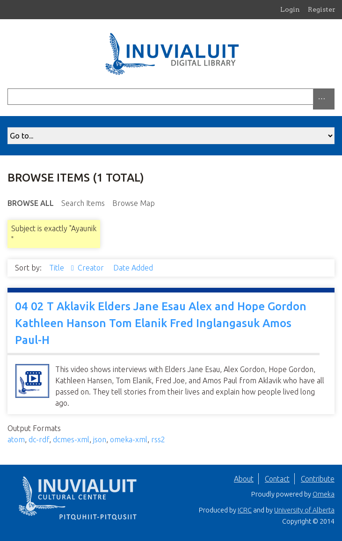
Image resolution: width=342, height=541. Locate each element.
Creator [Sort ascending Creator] (92, 267)
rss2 (158, 439)
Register (321, 9)
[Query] (171, 96)
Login (290, 9)
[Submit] (332, 96)
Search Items (83, 203)
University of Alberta (304, 510)
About (244, 479)
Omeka (324, 494)
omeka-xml (128, 439)
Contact (277, 479)
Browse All (30, 203)
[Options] (324, 99)
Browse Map (133, 203)
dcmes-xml (71, 439)
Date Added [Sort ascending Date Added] (133, 267)
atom (16, 439)
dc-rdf (39, 439)
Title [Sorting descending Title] (57, 267)
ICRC (245, 510)
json (99, 439)
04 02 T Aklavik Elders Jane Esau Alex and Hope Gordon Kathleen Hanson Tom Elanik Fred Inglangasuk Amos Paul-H (160, 323)
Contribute (318, 479)
